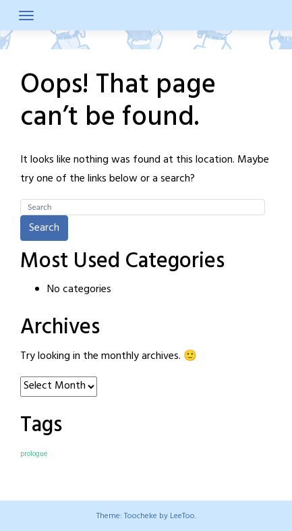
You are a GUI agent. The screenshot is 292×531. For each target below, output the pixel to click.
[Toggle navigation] (26, 15)
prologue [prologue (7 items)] (33, 454)
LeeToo (182, 516)
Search (44, 228)
